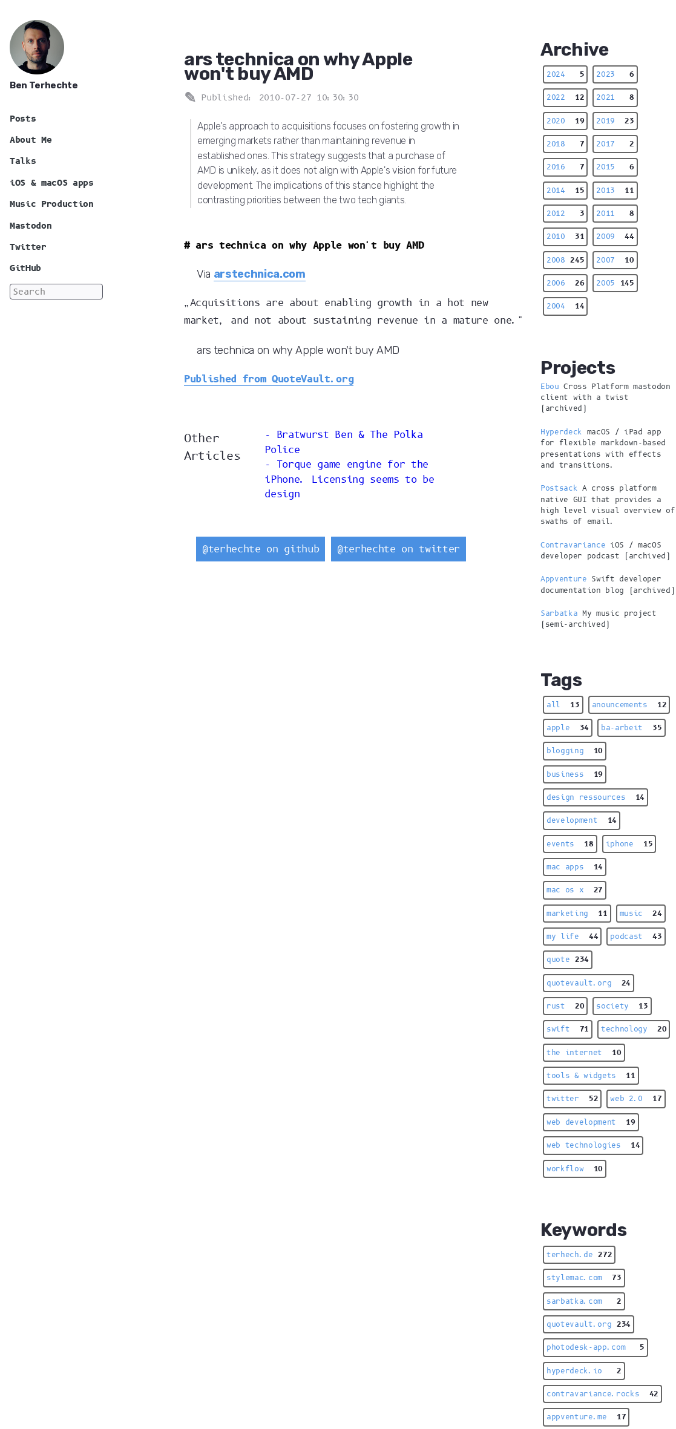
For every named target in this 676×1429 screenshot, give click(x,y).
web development (590, 1122)
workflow (574, 1168)
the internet (584, 1052)
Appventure (563, 579)
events (570, 844)
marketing (577, 913)
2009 (615, 236)
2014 (565, 190)
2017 (615, 144)
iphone (629, 844)
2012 (565, 213)
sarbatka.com (584, 1301)
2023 (615, 74)
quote (567, 959)
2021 (615, 97)
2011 (615, 213)
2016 (565, 167)
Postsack (558, 488)
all (563, 704)
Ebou (549, 386)
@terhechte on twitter (398, 549)
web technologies (593, 1145)
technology (633, 1029)
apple (567, 727)
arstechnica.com (260, 273)
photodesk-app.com (595, 1347)
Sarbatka (558, 613)
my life (572, 936)
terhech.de (579, 1254)
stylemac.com (584, 1277)
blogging (574, 750)
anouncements (629, 704)
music (641, 913)
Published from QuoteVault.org (268, 379)
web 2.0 (635, 1098)
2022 (565, 97)
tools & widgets (590, 1075)
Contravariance (572, 545)
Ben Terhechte (44, 85)
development (581, 820)
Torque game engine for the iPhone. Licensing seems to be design (349, 479)
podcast (635, 936)
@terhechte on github (260, 549)
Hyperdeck (561, 432)
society (622, 1006)
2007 (615, 260)
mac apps (574, 867)
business (574, 774)
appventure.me (586, 1416)
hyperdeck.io (584, 1370)
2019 (615, 121)
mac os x (574, 890)
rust (565, 1006)
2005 (615, 283)
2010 (565, 236)
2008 (565, 260)
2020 (565, 121)
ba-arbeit (631, 727)
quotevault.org (588, 983)
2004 (565, 306)
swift (567, 1029)
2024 (565, 74)
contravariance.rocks (602, 1393)
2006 (565, 283)
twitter (572, 1098)
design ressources (595, 797)
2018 (565, 144)
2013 (615, 190)
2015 (615, 167)
